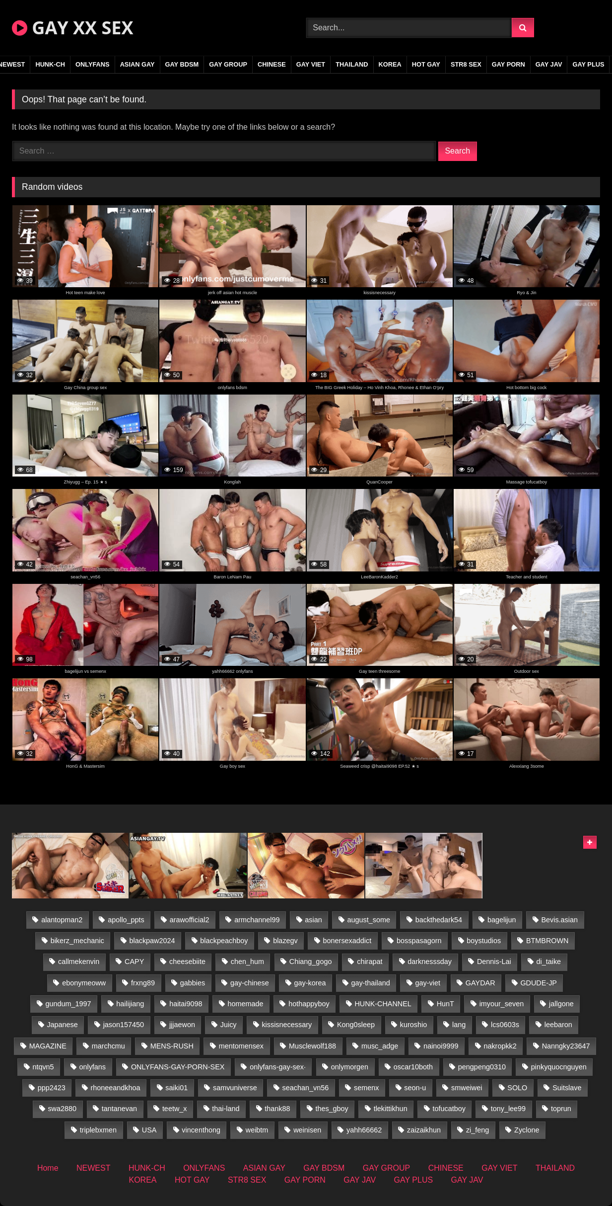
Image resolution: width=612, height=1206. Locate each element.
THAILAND (352, 64)
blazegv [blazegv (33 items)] (285, 941)
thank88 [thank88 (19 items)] (277, 1109)
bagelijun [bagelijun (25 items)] (501, 920)
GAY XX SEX (72, 27)
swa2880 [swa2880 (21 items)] (62, 1109)
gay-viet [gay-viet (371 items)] (427, 983)
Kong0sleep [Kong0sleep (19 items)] (356, 1025)
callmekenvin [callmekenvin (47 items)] (78, 961)
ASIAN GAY (137, 64)
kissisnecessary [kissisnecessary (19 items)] (287, 1025)
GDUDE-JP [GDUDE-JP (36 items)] (538, 983)
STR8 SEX (466, 64)
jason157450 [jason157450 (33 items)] (123, 1025)
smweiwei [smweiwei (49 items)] (466, 1088)
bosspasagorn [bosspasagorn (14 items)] (419, 941)
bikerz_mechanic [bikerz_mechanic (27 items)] (77, 941)
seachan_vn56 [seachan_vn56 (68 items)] (305, 1088)
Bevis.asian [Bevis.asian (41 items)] (559, 920)
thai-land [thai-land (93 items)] (225, 1109)
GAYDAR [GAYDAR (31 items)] (480, 983)
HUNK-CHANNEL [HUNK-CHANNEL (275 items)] (382, 1004)
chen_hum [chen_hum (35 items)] (247, 961)
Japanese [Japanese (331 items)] (62, 1025)
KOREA (390, 64)
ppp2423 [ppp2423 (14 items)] (52, 1088)
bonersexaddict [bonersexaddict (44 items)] (347, 941)
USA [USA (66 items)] (149, 1130)
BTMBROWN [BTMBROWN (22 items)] (547, 941)
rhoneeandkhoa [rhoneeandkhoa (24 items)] (115, 1088)
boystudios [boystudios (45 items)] (484, 941)
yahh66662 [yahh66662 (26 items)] (364, 1130)
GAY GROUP (228, 64)
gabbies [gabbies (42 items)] (192, 983)
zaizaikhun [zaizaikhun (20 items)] (424, 1130)
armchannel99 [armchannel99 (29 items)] (256, 920)
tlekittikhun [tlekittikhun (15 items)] (391, 1109)
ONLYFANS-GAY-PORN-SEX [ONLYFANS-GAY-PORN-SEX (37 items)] (177, 1067)
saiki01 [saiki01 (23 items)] (176, 1088)
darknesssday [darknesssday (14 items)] (430, 961)
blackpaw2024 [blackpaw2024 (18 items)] (152, 941)
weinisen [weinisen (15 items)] (307, 1130)
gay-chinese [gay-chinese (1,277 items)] (249, 983)
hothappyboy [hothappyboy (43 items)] (308, 1004)
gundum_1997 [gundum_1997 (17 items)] (68, 1004)
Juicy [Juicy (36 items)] (228, 1025)
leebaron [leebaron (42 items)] (558, 1025)
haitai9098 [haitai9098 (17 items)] (185, 1004)
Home (48, 1168)
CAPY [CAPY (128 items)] (134, 961)
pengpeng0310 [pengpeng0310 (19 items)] (482, 1067)
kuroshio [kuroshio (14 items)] (413, 1025)
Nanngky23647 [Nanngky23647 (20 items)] (566, 1046)
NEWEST (93, 1168)
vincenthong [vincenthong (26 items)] (201, 1130)
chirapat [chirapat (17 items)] (369, 961)
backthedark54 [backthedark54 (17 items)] (438, 920)
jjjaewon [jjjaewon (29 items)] (182, 1025)
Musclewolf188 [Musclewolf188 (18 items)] (312, 1046)
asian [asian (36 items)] (313, 920)
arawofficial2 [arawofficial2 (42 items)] (189, 920)
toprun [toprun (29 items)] (561, 1109)
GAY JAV (549, 64)
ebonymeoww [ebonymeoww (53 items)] (84, 983)
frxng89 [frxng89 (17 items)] (143, 983)
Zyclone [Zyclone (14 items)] (526, 1130)
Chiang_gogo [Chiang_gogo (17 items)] (310, 961)
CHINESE (272, 64)
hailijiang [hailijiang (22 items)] (130, 1004)
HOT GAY (426, 64)
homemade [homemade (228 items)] (245, 1004)
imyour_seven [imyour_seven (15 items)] (501, 1004)
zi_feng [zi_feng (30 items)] (477, 1130)
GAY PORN (508, 64)
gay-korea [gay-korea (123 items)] (310, 983)
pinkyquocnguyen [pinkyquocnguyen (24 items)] (559, 1067)
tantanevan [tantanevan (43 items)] (119, 1109)
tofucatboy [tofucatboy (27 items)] (448, 1109)
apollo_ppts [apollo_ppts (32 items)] (126, 920)
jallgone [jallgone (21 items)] (561, 1004)
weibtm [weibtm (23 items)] (257, 1130)
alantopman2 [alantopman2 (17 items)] (61, 920)
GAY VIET (310, 64)
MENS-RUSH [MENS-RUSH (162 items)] (172, 1046)
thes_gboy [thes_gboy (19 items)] (331, 1109)
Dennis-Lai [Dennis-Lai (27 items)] (494, 961)
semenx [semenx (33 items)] (366, 1088)
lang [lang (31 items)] (459, 1025)
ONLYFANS (92, 64)
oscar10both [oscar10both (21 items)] (413, 1067)
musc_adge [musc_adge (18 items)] (379, 1046)
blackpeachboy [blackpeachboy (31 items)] (224, 941)
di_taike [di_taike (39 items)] (549, 961)
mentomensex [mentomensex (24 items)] (241, 1046)
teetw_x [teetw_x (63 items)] (174, 1109)
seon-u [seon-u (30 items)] (415, 1088)
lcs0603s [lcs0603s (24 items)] (505, 1025)
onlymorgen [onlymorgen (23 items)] (349, 1067)
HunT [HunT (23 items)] (445, 1004)
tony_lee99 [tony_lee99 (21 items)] (508, 1109)
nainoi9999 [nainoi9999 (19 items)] (440, 1046)
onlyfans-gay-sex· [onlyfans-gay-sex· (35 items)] (278, 1067)
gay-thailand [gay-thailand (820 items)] (370, 983)
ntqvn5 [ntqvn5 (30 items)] (43, 1067)
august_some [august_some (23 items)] (368, 920)
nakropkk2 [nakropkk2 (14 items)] (499, 1046)
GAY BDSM (182, 64)
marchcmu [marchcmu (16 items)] (108, 1046)
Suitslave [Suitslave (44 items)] (566, 1088)
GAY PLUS (588, 64)
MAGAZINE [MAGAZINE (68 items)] (48, 1046)
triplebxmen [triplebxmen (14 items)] (98, 1130)
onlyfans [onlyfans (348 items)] (92, 1067)
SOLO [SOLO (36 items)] (517, 1088)
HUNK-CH (50, 64)
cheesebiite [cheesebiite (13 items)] (187, 961)
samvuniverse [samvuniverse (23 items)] (235, 1088)
